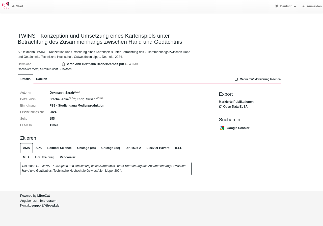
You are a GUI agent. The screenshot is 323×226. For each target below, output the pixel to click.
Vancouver (67, 157)
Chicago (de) (110, 148)
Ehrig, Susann (90, 99)
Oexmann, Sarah (64, 92)
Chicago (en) (86, 148)
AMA (26, 148)
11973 (53, 125)
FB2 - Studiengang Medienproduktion (76, 105)
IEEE (178, 148)
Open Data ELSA (233, 106)
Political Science (59, 148)
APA (39, 148)
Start (17, 6)
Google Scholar (234, 128)
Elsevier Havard (157, 148)
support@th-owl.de (46, 205)
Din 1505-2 (133, 148)
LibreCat (43, 195)
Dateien (41, 79)
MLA (26, 157)
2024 (52, 112)
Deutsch (286, 6)
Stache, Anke (62, 99)
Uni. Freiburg (44, 157)
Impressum (48, 201)
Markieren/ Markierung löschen (257, 79)
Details (25, 79)
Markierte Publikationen (236, 102)
